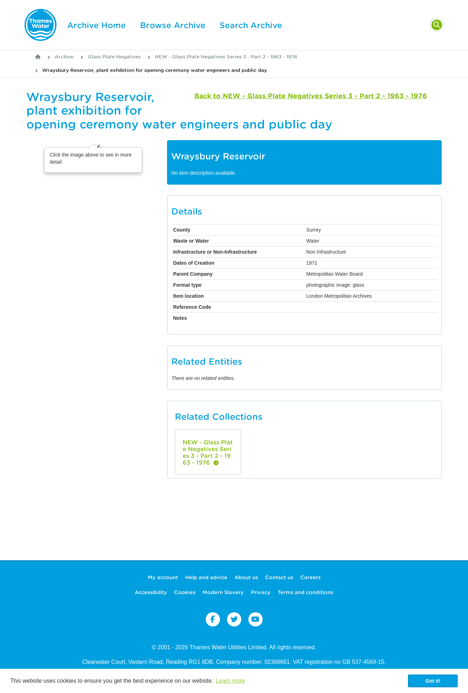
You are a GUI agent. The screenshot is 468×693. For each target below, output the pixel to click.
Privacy (260, 592)
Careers (310, 577)
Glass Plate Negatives (114, 56)
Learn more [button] (230, 681)
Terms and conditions (305, 592)
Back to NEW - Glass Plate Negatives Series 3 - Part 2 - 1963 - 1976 (310, 96)
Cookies (184, 592)
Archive (64, 56)
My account (163, 577)
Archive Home (96, 25)
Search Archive (251, 25)
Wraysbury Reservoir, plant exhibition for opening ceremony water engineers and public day (154, 70)
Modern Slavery (223, 592)
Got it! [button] (432, 681)
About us (246, 577)
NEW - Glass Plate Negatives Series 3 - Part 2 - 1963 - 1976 (226, 56)
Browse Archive (172, 25)
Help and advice (206, 577)
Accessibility (151, 592)
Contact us (279, 577)
